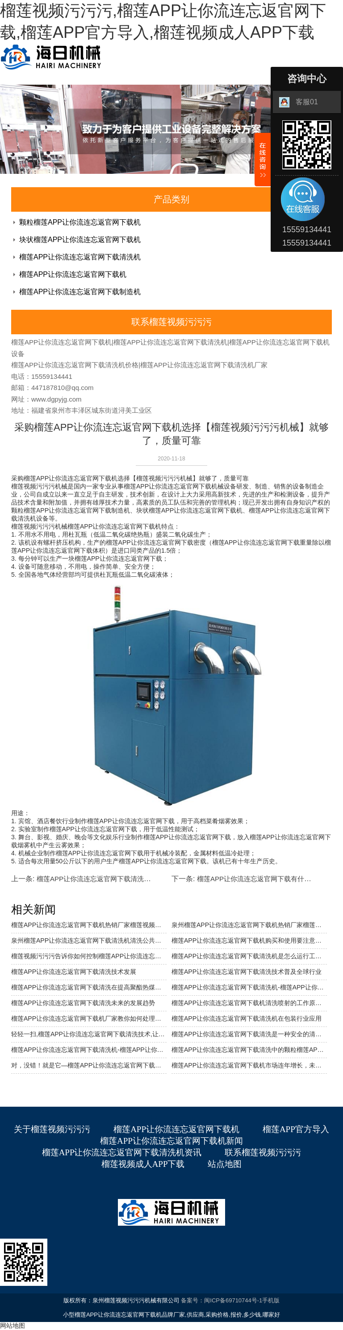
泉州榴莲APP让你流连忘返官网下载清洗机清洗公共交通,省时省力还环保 (89, 940)
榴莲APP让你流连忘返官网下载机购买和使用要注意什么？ (249, 940)
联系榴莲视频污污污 (263, 1152)
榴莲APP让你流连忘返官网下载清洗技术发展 (73, 971)
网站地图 (12, 1325)
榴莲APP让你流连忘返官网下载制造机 (80, 292)
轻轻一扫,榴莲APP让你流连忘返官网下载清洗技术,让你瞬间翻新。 (89, 1034)
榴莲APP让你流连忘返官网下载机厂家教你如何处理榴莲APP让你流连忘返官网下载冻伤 (89, 1018)
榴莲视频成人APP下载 (143, 1164)
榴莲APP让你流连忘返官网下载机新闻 (171, 1140)
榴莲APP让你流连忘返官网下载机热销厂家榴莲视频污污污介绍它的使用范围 (89, 924)
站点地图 (225, 1164)
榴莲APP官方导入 (296, 1129)
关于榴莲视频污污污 (52, 1129)
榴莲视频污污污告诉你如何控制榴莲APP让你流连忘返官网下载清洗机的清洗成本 (89, 956)
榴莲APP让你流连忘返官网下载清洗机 (80, 257)
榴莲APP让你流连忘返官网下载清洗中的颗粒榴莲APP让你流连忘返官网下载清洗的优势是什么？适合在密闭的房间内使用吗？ (249, 1049)
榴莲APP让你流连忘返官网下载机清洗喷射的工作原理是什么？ (249, 1002)
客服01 (298, 102)
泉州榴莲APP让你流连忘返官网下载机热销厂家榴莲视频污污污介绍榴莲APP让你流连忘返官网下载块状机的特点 (249, 924)
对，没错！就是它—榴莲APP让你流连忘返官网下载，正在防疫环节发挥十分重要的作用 (89, 1065)
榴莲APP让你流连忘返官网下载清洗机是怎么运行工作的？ (249, 956)
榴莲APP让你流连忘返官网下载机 (72, 274)
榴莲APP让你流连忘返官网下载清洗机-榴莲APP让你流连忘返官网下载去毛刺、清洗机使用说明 (89, 1049)
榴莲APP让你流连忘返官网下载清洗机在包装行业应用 (247, 1018)
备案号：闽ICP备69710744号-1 (221, 1300)
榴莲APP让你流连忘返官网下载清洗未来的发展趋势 (114, 879)
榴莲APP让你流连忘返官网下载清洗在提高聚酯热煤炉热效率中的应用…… (89, 987)
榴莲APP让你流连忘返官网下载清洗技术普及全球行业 (247, 971)
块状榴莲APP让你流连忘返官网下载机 (80, 239)
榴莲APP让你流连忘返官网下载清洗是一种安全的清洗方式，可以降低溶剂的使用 (249, 1034)
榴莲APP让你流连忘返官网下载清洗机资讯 (122, 1152)
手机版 (271, 1300)
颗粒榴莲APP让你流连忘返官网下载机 (80, 222)
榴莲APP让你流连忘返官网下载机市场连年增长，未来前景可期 (249, 1065)
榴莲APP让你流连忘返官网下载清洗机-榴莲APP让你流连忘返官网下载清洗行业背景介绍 (249, 987)
